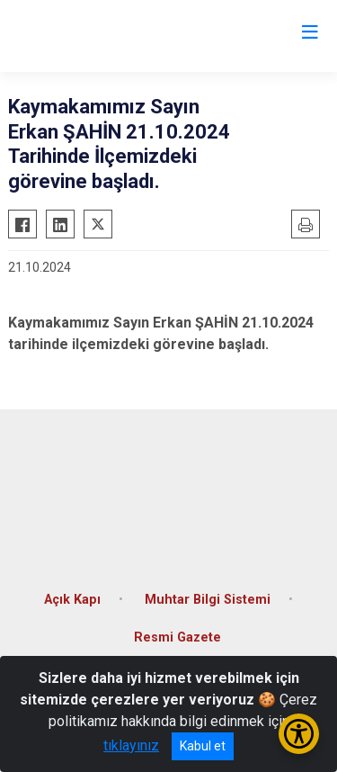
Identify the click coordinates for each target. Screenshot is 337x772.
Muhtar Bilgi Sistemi (207, 599)
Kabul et (203, 746)
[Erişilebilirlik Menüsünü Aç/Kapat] (299, 734)
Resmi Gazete (177, 637)
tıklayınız (131, 745)
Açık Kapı (72, 599)
